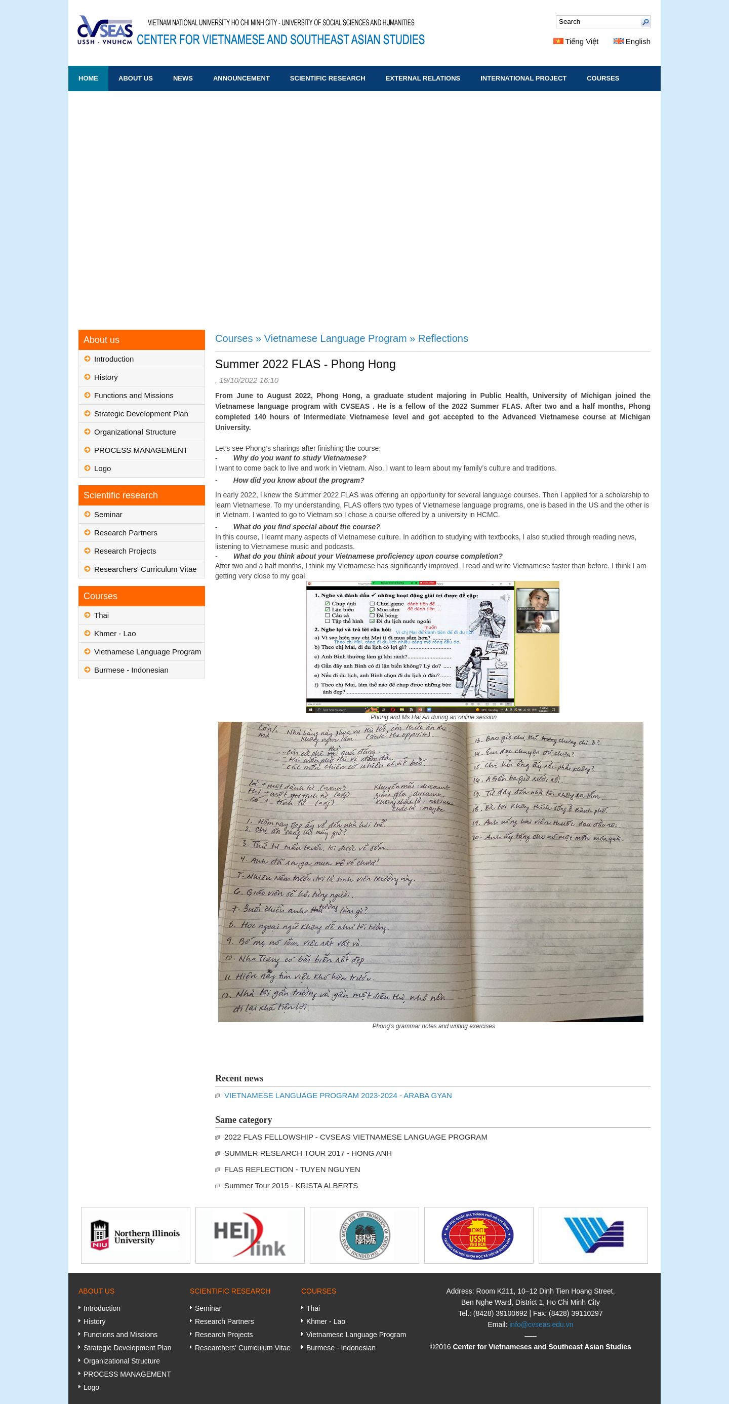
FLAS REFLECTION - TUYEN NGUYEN (292, 1169)
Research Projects (125, 551)
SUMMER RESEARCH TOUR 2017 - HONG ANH (308, 1153)
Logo (102, 468)
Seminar (108, 514)
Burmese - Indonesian (131, 670)
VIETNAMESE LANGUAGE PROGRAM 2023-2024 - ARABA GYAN (338, 1095)
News (183, 78)
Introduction (114, 359)
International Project (523, 78)
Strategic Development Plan (141, 413)
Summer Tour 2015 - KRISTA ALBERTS (291, 1185)
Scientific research (328, 78)
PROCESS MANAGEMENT (141, 450)
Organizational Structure (135, 431)
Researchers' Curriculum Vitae (145, 569)
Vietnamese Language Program (147, 651)
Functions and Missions (134, 395)
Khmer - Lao (115, 633)
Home (88, 78)
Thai (101, 615)
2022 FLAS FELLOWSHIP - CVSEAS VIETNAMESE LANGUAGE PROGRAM (356, 1137)
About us (135, 78)
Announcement (241, 78)
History (106, 377)
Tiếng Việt (576, 41)
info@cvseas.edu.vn (541, 1324)
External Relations (423, 78)
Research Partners (125, 532)
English (632, 41)
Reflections (443, 338)
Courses (603, 78)
